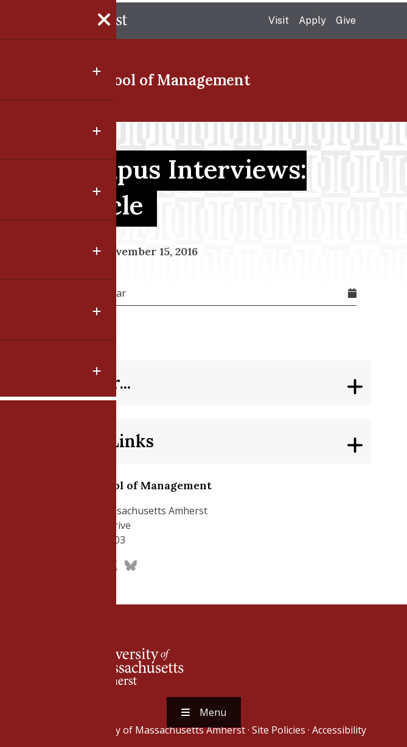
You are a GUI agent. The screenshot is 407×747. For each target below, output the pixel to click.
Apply (312, 20)
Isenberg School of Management (136, 80)
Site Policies (278, 730)
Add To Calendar (88, 293)
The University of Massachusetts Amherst (74, 21)
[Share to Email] (23, 462)
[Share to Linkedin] (23, 432)
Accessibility (339, 730)
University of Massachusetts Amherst (159, 730)
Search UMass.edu (373, 21)
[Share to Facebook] (23, 374)
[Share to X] (23, 403)
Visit (278, 20)
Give (346, 20)
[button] (23, 491)
